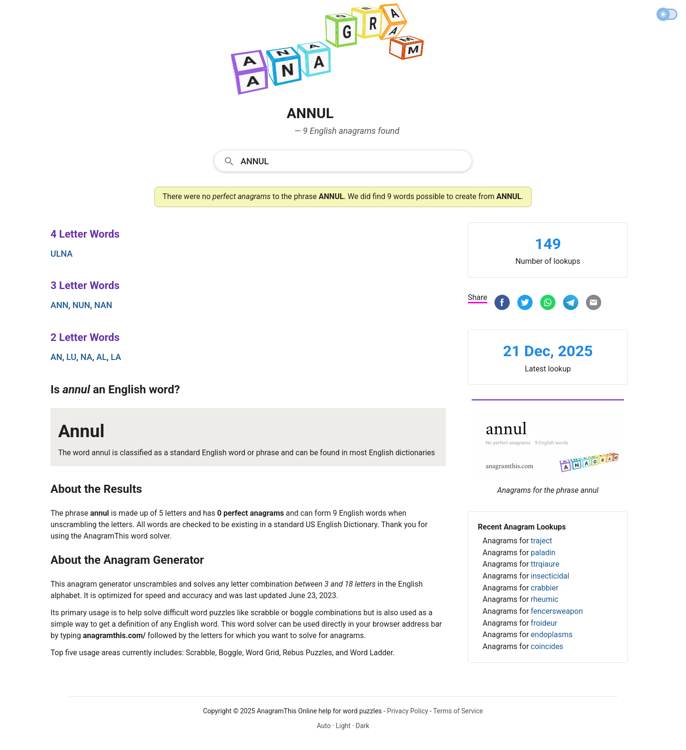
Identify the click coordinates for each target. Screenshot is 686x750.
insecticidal (550, 575)
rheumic (544, 599)
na (86, 357)
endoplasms (552, 634)
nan (103, 305)
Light (343, 726)
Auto (324, 726)
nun (81, 305)
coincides (547, 646)
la (116, 357)
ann (59, 305)
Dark (362, 726)
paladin (543, 552)
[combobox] (343, 160)
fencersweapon (557, 611)
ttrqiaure (545, 564)
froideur (544, 623)
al (101, 357)
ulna (61, 254)
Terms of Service (458, 711)
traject (541, 540)
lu (71, 357)
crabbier (544, 587)
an (56, 357)
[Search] (353, 160)
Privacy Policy (407, 711)
